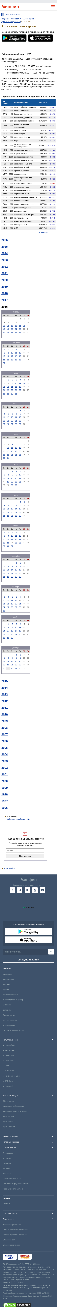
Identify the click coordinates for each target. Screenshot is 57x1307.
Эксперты (7, 1174)
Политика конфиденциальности (16, 1184)
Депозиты (7, 1010)
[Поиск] (51, 951)
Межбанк (6, 1005)
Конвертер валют (10, 1020)
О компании (8, 1153)
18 (4, 329)
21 (16, 329)
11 (4, 326)
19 (8, 329)
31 (16, 394)
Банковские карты (10, 995)
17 (12, 356)
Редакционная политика (13, 1189)
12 (8, 326)
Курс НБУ (6, 990)
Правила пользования (12, 1179)
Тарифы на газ (9, 1015)
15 (20, 326)
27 (12, 332)
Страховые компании (11, 1245)
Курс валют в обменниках (13, 1106)
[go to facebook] (12, 890)
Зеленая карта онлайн (12, 1225)
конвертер (43, 232)
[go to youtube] (42, 890)
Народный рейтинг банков (13, 1030)
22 (20, 329)
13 (12, 326)
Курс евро (7, 984)
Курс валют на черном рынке (15, 1111)
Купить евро (8, 1122)
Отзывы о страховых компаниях (16, 1230)
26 (8, 332)
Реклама (6, 1204)
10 (12, 353)
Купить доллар (9, 1116)
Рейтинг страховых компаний (15, 1235)
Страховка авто (9, 1240)
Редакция (7, 1163)
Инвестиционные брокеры (13, 1000)
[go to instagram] (35, 890)
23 (8, 359)
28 (16, 332)
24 (12, 359)
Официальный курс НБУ (18, 819)
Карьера (6, 1168)
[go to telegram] (19, 890)
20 (12, 329)
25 (4, 332)
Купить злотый (9, 1127)
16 (24, 326)
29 (20, 332)
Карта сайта (10, 868)
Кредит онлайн (9, 1025)
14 (16, 326)
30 (12, 394)
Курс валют (7, 974)
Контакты (7, 1158)
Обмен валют (8, 1101)
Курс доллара (8, 979)
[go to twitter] (27, 890)
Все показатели (13, 14)
